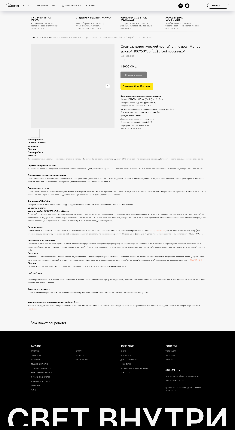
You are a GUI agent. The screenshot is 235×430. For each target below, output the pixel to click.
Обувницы (36, 355)
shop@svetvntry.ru (157, 230)
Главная (34, 37)
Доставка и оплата (71, 6)
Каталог (27, 6)
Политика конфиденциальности (182, 376)
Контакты (90, 6)
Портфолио (42, 6)
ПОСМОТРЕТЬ (195, 260)
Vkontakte (170, 351)
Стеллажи (35, 351)
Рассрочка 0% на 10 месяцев (136, 86)
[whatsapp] (187, 5)
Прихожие (36, 360)
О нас (55, 6)
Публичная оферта (174, 380)
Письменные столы (40, 377)
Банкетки (35, 385)
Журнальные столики (41, 373)
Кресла (79, 351)
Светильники (82, 360)
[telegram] (180, 5)
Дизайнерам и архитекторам (134, 368)
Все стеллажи (49, 37)
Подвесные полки (40, 364)
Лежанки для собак (40, 381)
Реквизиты (125, 364)
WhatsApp (170, 355)
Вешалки (80, 355)
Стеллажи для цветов (41, 368)
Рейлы (34, 390)
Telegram (169, 360)
